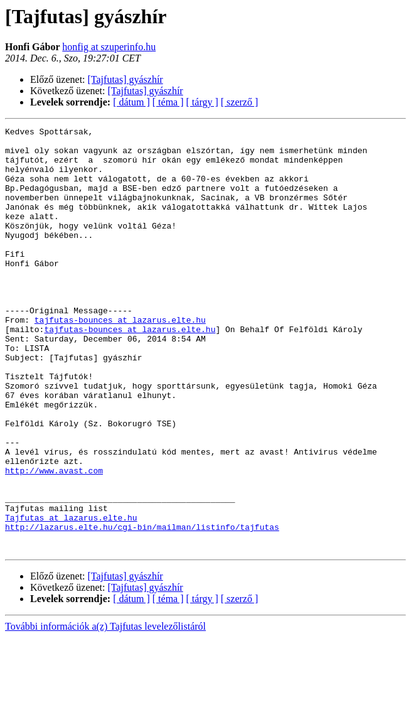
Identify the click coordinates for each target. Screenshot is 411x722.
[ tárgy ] (202, 102)
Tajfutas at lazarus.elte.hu (71, 596)
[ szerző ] (240, 102)
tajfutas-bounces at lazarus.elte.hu (120, 359)
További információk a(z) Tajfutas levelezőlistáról (105, 711)
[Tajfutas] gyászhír (125, 79)
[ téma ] (168, 102)
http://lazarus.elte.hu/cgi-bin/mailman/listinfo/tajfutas (142, 607)
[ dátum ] (131, 102)
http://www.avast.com (54, 540)
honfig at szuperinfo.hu (109, 46)
